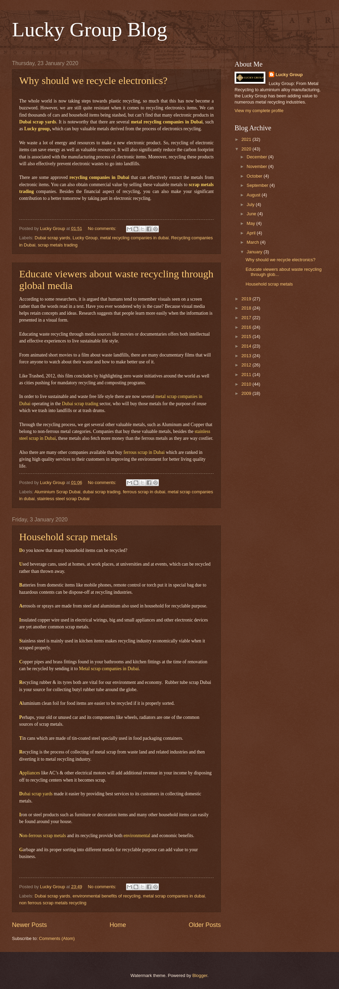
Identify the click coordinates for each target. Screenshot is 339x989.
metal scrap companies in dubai (174, 895)
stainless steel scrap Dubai (63, 498)
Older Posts (205, 924)
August (254, 194)
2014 (246, 346)
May (251, 223)
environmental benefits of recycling (106, 895)
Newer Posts (29, 924)
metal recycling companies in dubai (134, 237)
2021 (246, 139)
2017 (246, 317)
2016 (246, 327)
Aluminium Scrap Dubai (57, 491)
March (253, 242)
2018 (246, 308)
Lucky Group (85, 237)
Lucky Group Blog (89, 29)
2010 (246, 384)
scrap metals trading (57, 245)
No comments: (102, 228)
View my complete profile (259, 110)
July (251, 204)
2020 (246, 149)
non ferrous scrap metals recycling (52, 902)
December (257, 156)
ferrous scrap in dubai (144, 491)
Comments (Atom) (57, 938)
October (255, 176)
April (251, 233)
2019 (246, 298)
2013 (246, 355)
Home (118, 924)
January (255, 251)
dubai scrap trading (102, 491)
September (258, 185)
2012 (246, 364)
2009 (246, 393)
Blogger (200, 975)
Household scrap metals (68, 536)
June (252, 213)
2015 (246, 336)
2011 (246, 374)
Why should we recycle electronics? (93, 80)
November (257, 166)
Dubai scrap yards (52, 237)
